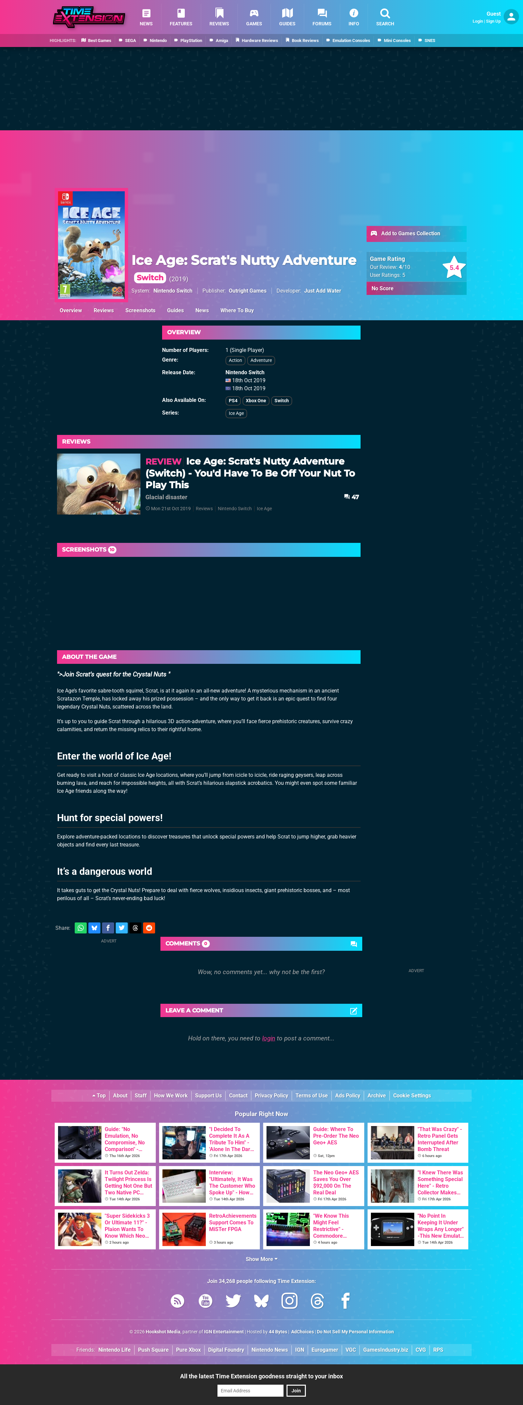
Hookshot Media (163, 1332)
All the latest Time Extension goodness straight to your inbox (261, 1376)
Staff (141, 1095)
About (120, 1095)
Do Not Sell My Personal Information (355, 1332)
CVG (421, 1350)
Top (99, 1095)
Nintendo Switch (172, 291)
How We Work (171, 1095)
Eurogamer (325, 1350)
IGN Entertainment (224, 1332)
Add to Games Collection (405, 234)
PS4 (233, 401)
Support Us (208, 1095)
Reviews (104, 310)
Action (235, 360)
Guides (175, 310)
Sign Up (493, 21)
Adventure (261, 360)
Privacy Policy (271, 1095)
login (268, 1038)
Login (478, 21)
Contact (238, 1095)
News (202, 310)
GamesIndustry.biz (385, 1350)
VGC (351, 1350)
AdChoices (302, 1332)
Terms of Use (312, 1095)
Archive (377, 1095)
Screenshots (140, 310)
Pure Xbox (188, 1350)
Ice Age (236, 413)
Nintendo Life (114, 1350)
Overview (71, 310)
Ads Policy (347, 1095)
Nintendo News (269, 1350)
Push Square (153, 1350)
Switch (282, 401)
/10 (404, 267)
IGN (299, 1350)
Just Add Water (322, 291)
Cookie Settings (412, 1095)
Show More (262, 1259)
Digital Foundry (226, 1350)
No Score (383, 288)
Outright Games (248, 291)
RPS (438, 1350)
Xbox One (256, 401)
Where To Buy (237, 310)
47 (351, 497)
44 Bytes (278, 1332)
